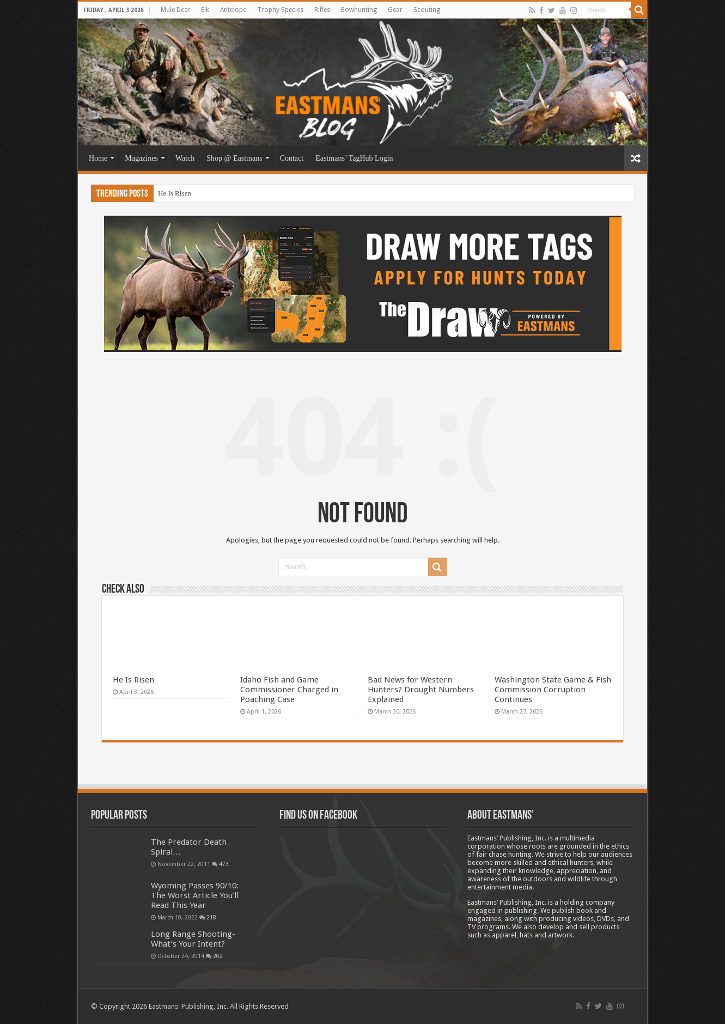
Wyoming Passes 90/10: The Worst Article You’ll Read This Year (195, 895)
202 (218, 956)
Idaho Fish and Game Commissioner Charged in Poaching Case (289, 689)
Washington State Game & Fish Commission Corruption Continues (553, 689)
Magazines (141, 158)
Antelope (233, 10)
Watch (184, 158)
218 (211, 917)
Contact (292, 158)
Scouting (426, 10)
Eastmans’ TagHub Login (354, 158)
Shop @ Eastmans (234, 158)
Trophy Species (280, 10)
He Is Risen (174, 193)
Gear (395, 10)
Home (98, 158)
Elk (205, 10)
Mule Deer (175, 10)
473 (224, 864)
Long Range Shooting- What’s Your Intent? (193, 939)
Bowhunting (359, 10)
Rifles (322, 10)
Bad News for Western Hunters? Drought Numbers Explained (421, 689)
